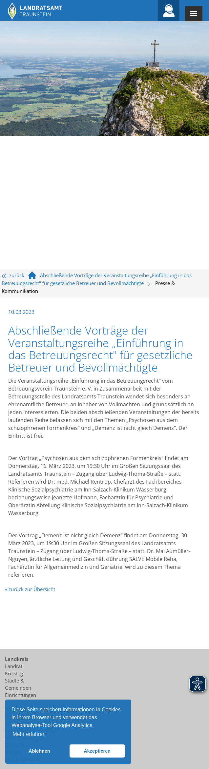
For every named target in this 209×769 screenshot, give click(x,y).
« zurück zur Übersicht (30, 589)
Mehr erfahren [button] (29, 734)
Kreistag (14, 673)
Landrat (13, 666)
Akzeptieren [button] (97, 751)
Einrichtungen (20, 695)
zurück (13, 275)
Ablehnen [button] (39, 751)
